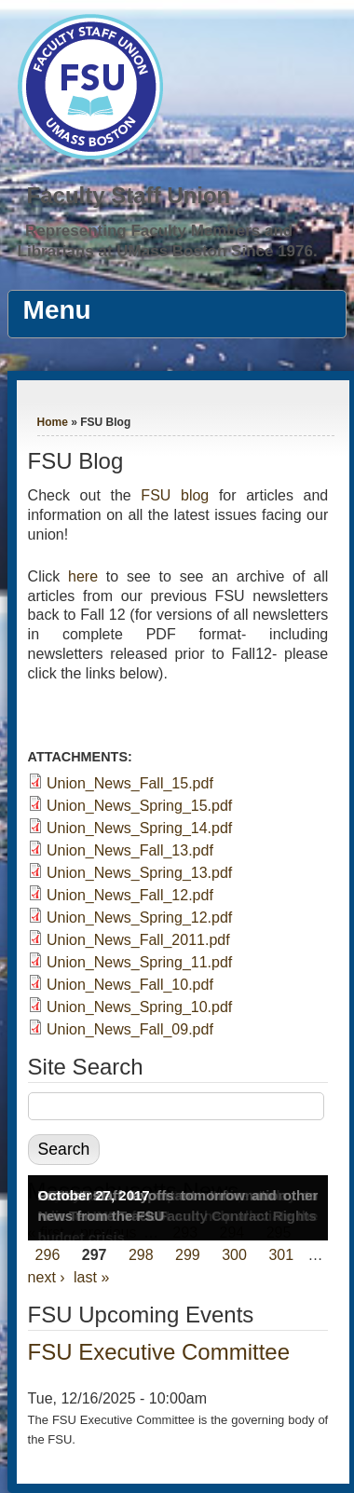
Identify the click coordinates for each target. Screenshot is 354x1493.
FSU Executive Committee (159, 1351)
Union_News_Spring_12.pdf (139, 917)
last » (91, 1277)
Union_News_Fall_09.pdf (130, 1029)
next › (46, 1277)
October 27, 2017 (94, 1195)
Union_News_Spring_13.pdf (139, 873)
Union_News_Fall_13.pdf (130, 850)
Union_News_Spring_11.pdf (139, 962)
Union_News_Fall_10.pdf (130, 985)
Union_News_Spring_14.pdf (139, 828)
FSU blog (175, 495)
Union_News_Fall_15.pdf (130, 783)
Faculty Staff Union (129, 195)
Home (52, 422)
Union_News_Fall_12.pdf (130, 895)
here (83, 576)
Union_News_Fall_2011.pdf (138, 940)
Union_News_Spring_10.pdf (139, 1007)
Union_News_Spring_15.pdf (139, 806)
